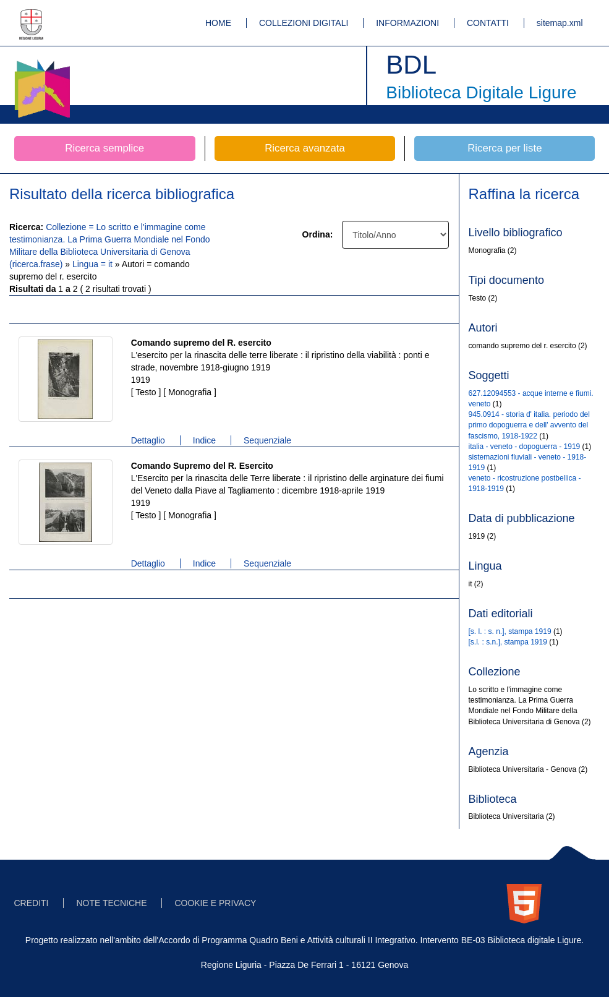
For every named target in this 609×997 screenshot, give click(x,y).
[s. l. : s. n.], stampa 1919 (510, 631)
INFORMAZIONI (407, 23)
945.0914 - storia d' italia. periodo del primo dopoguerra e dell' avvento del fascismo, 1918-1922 (529, 425)
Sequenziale (267, 440)
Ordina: (317, 234)
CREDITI (31, 903)
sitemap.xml (560, 23)
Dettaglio (148, 440)
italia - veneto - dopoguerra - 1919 (525, 446)
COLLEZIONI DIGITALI (303, 23)
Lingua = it (93, 264)
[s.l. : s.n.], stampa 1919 (508, 642)
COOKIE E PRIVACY (215, 903)
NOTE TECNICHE (111, 903)
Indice (204, 440)
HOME (218, 23)
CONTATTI (488, 23)
